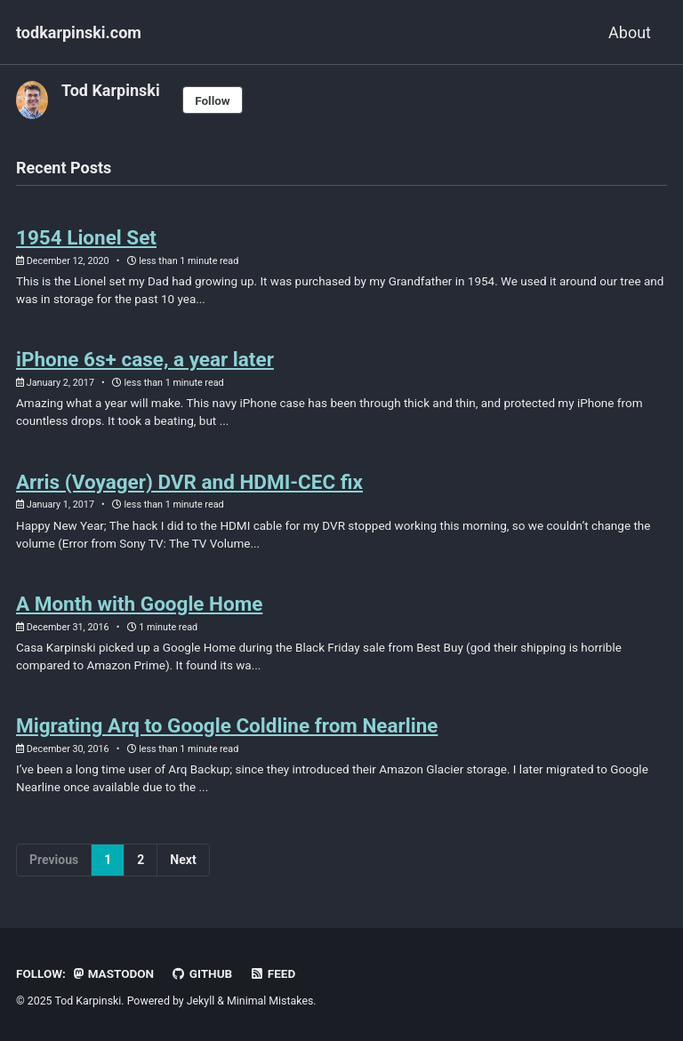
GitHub (202, 973)
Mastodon (114, 973)
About (629, 32)
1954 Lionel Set (86, 237)
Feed (273, 973)
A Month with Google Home (139, 603)
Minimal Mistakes (270, 1001)
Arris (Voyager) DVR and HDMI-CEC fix (189, 481)
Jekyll (201, 1001)
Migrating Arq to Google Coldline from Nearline (227, 725)
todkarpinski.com (78, 32)
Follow (212, 100)
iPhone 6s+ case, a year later (145, 359)
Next (183, 860)
